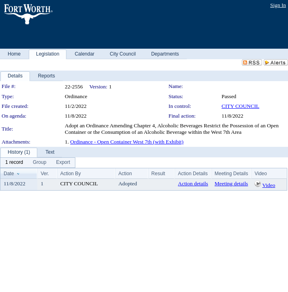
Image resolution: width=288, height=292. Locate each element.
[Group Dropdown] (39, 162)
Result (158, 173)
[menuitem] (14, 162)
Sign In (278, 5)
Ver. (45, 173)
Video (268, 185)
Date (9, 173)
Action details (193, 183)
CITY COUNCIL (240, 106)
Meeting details (231, 183)
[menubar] (37, 162)
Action (125, 173)
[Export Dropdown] (63, 162)
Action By (70, 173)
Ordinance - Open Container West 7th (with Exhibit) (126, 142)
